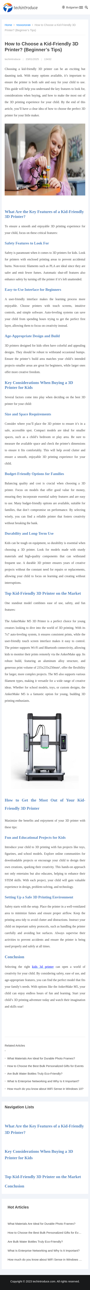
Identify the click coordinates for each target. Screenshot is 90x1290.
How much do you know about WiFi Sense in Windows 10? (45, 1088)
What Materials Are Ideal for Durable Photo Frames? (41, 1058)
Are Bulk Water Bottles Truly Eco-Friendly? (34, 1073)
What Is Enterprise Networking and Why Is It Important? (43, 1081)
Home (8, 25)
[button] (80, 8)
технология (23, 25)
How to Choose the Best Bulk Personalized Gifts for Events (45, 1066)
